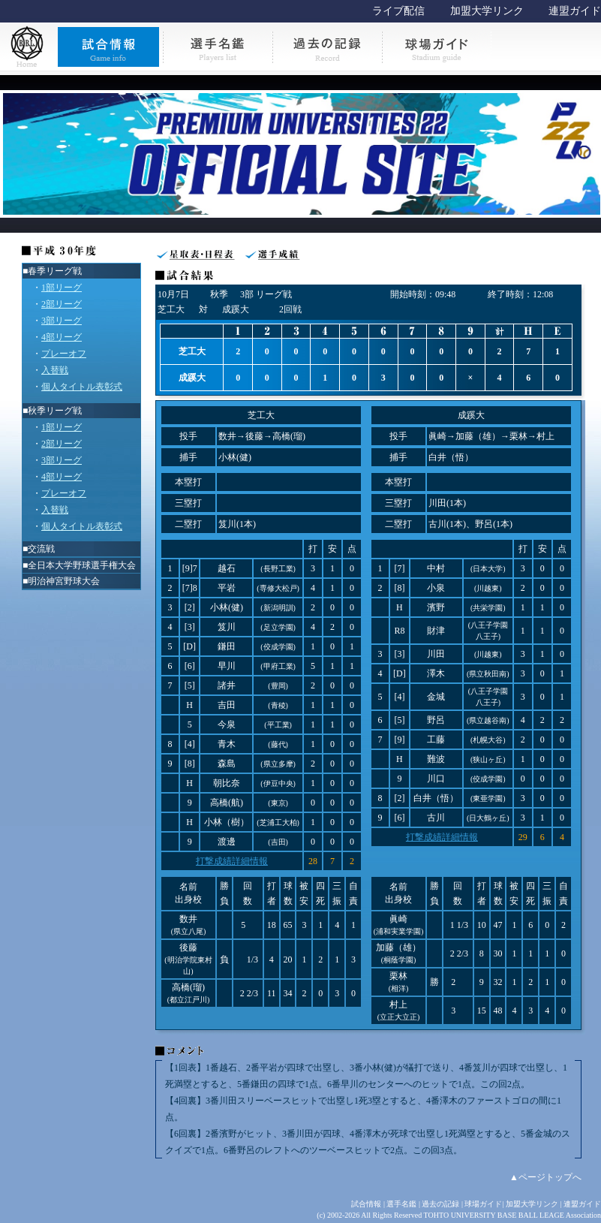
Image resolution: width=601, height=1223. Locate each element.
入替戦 (54, 370)
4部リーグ (61, 337)
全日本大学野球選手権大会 (82, 565)
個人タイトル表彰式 (81, 386)
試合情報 (366, 1204)
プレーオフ (63, 353)
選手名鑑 (401, 1204)
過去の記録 (440, 1204)
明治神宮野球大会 (64, 581)
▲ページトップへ (545, 1177)
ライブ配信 (398, 11)
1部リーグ (61, 287)
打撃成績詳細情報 (232, 861)
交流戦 (41, 549)
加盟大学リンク (487, 11)
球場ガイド (483, 1204)
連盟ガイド (574, 11)
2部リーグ (61, 304)
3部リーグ (61, 320)
